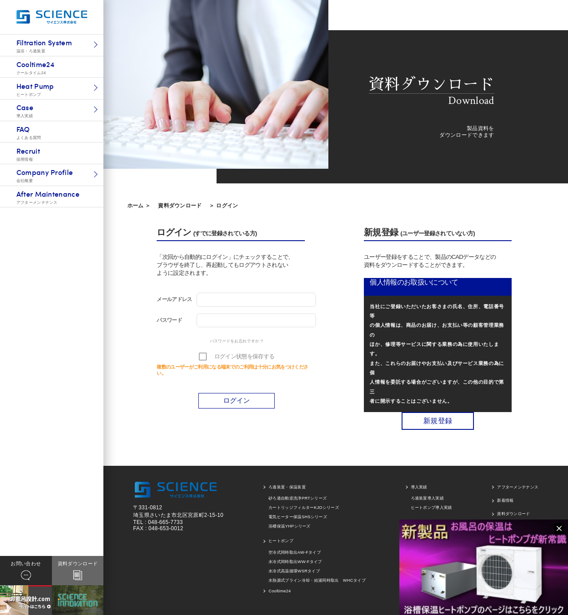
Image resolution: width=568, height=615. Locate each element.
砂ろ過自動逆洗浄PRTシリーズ (297, 498)
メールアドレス (174, 299)
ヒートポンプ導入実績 (431, 507)
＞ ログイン (223, 205)
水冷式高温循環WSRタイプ (294, 571)
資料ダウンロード (180, 205)
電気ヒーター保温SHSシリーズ (297, 517)
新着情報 (505, 500)
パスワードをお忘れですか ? (236, 341)
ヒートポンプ (280, 541)
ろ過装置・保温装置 (287, 487)
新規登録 (437, 421)
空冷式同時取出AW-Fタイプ (294, 552)
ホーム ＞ (139, 205)
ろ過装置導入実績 (427, 498)
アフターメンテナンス (517, 487)
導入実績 (419, 487)
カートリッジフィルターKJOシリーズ (303, 507)
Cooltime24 (279, 591)
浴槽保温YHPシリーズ (289, 526)
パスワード (169, 320)
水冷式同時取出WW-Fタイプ (295, 561)
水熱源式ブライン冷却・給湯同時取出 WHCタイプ (317, 580)
